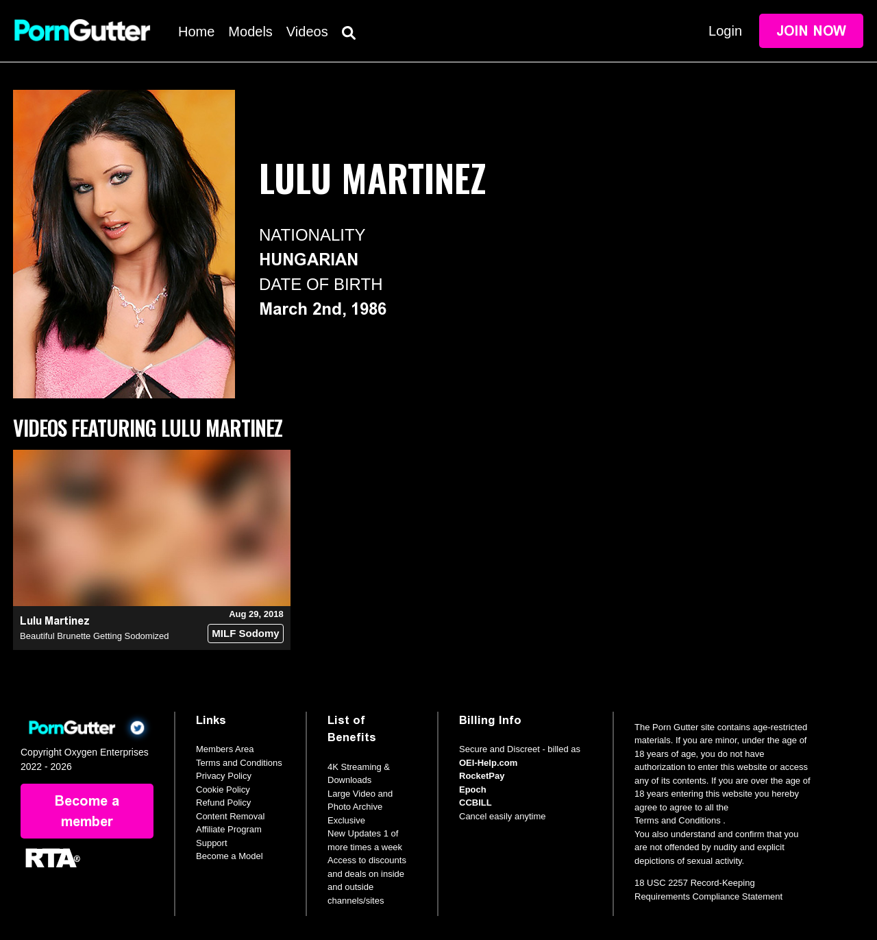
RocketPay (481, 776)
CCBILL (475, 802)
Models (250, 31)
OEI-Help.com (488, 763)
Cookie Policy (223, 789)
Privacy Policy (223, 776)
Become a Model (229, 856)
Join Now (811, 31)
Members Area (225, 749)
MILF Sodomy (245, 633)
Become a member (87, 811)
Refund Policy (223, 802)
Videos (307, 31)
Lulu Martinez (55, 620)
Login (725, 30)
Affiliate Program (229, 829)
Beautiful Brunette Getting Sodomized (94, 636)
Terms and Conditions (239, 763)
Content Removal (230, 816)
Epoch (472, 789)
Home (196, 31)
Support (211, 843)
